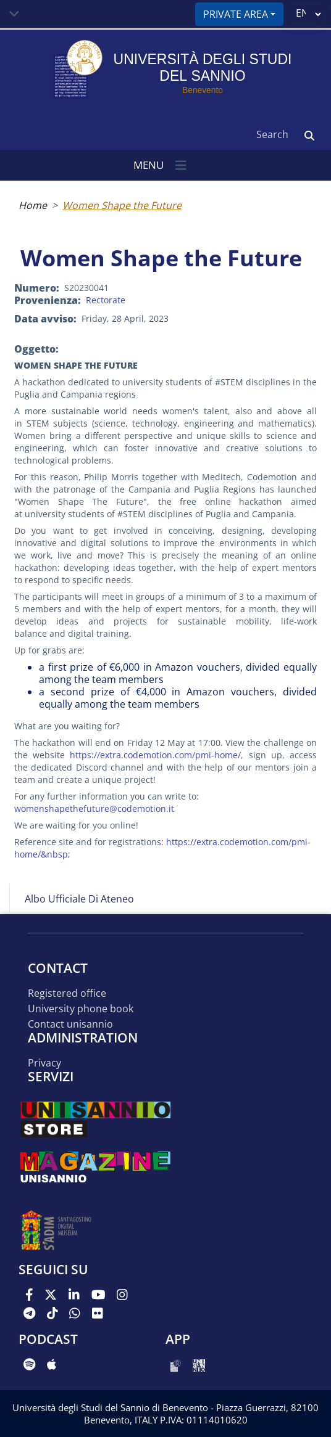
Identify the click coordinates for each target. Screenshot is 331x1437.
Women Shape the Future (122, 205)
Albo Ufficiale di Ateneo (79, 899)
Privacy (44, 1063)
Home (33, 205)
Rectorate (105, 300)
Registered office (67, 993)
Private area (235, 14)
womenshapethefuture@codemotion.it (94, 808)
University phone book (80, 1008)
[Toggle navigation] (14, 14)
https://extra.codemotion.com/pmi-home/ (155, 755)
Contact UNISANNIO (70, 1024)
